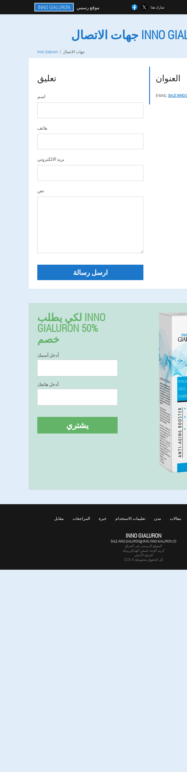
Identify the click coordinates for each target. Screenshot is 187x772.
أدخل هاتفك (48, 384)
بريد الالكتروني (50, 159)
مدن (157, 518)
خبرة (103, 518)
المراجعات (81, 518)
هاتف (42, 128)
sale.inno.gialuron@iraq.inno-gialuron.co (143, 541)
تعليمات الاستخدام (130, 518)
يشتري (77, 425)
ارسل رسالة (90, 272)
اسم (41, 96)
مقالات (175, 518)
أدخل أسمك (48, 355)
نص (40, 190)
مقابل (59, 518)
